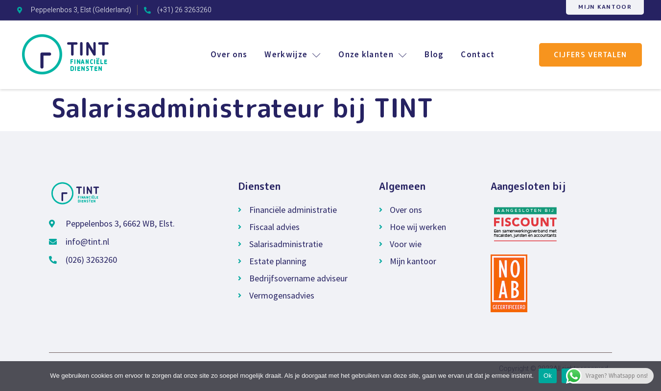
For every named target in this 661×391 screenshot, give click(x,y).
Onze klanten (372, 54)
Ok (547, 375)
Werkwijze (291, 54)
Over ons (227, 54)
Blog (434, 54)
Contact (478, 54)
